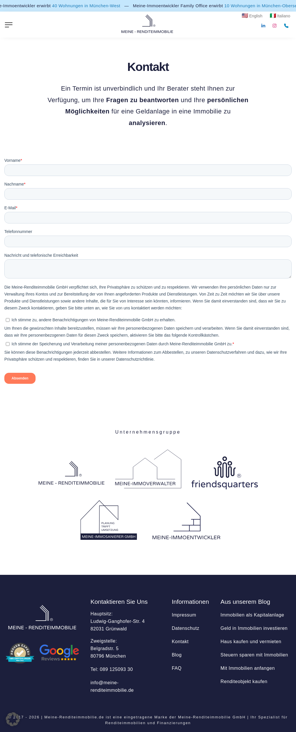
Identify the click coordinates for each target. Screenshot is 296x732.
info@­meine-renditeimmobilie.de (112, 686)
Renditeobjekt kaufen (244, 681)
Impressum (184, 614)
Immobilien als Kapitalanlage (252, 614)
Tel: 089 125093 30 (111, 669)
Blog (177, 654)
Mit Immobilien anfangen (248, 668)
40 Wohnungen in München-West (87, 5)
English (255, 16)
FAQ (177, 668)
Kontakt (180, 641)
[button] (12, 719)
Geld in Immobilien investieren (254, 628)
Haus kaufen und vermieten (251, 641)
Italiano (283, 16)
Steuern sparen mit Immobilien (254, 654)
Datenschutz (185, 628)
